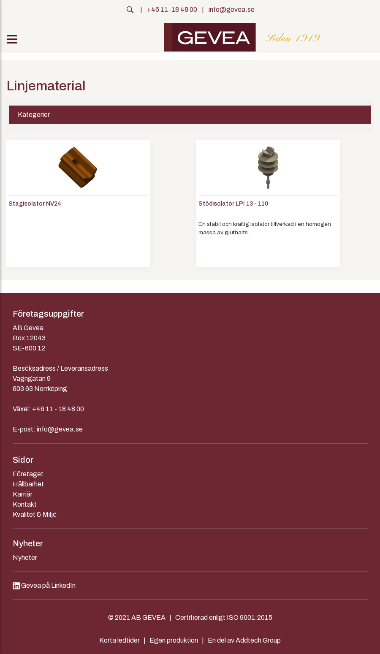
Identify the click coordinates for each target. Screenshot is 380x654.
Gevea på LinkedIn (44, 585)
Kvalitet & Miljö (35, 514)
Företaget (28, 474)
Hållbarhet (28, 484)
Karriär (23, 494)
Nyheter (25, 557)
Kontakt (25, 504)
